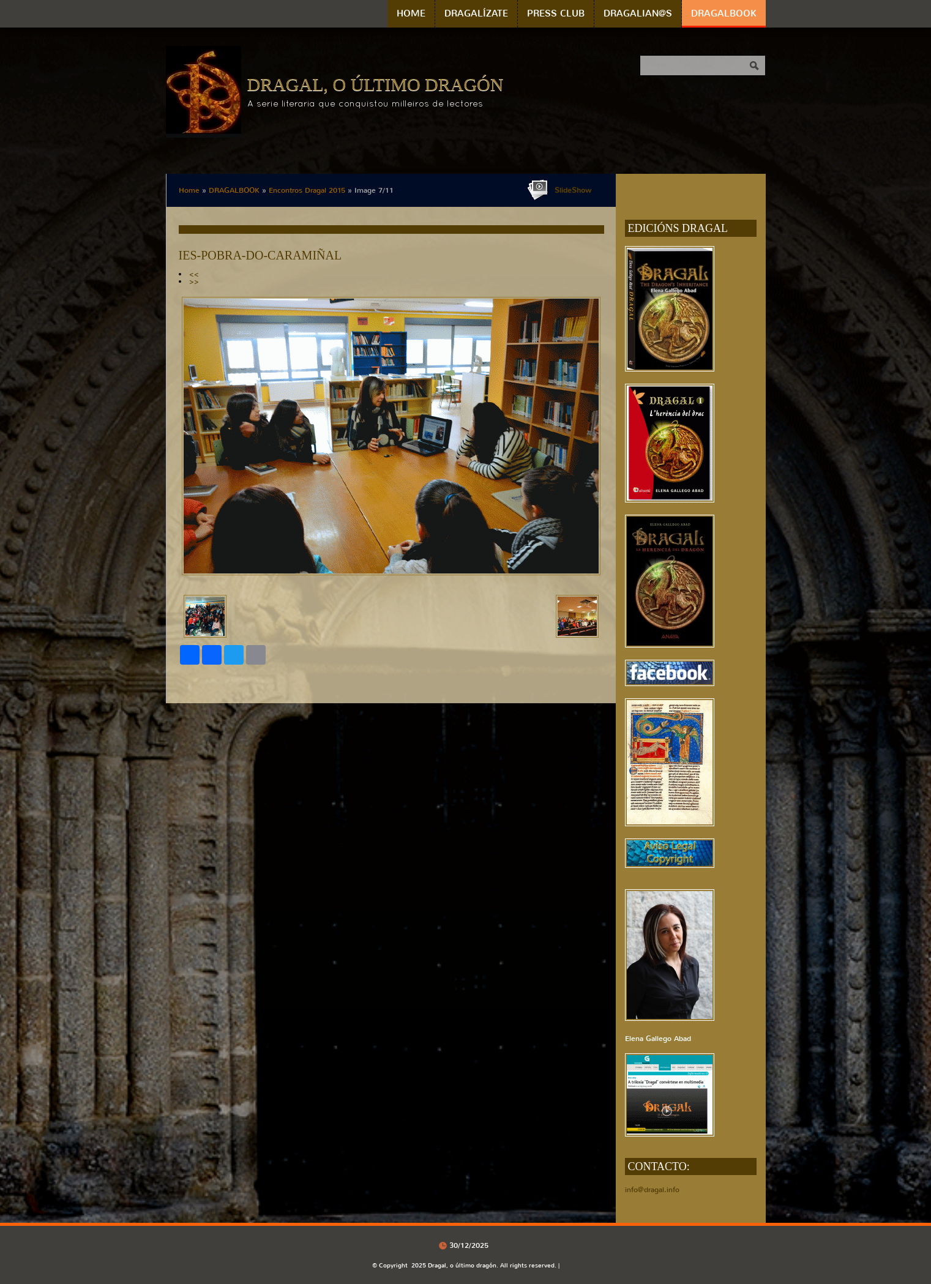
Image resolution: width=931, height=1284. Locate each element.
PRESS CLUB (556, 13)
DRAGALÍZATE (476, 13)
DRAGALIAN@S (638, 13)
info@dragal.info (652, 1190)
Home (411, 13)
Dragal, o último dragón (375, 84)
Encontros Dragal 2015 (307, 190)
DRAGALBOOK (724, 13)
